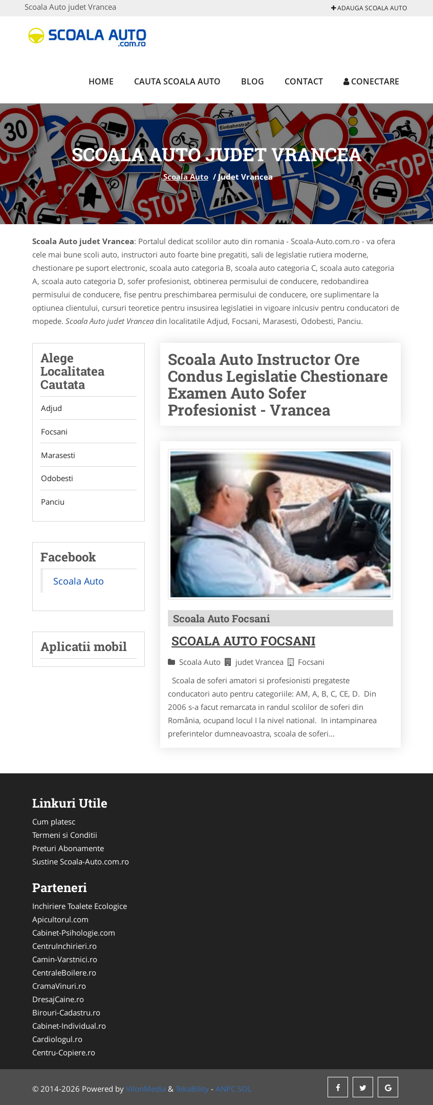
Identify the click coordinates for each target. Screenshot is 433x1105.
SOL (244, 1089)
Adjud (50, 408)
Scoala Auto (185, 176)
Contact (304, 81)
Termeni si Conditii (64, 835)
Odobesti (56, 480)
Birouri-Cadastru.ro (66, 1012)
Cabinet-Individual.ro (69, 1026)
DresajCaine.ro (58, 999)
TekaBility (192, 1089)
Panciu (52, 505)
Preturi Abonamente (68, 848)
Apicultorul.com (60, 919)
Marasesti (57, 456)
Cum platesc (53, 821)
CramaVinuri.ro (59, 986)
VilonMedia (146, 1089)
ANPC (225, 1089)
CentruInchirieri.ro (64, 946)
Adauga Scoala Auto (369, 8)
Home (101, 81)
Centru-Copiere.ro (63, 1052)
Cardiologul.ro (57, 1039)
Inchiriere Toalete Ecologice (79, 906)
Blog (252, 81)
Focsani (53, 432)
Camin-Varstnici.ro (64, 959)
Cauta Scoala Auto (177, 81)
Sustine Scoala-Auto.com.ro (80, 861)
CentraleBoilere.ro (64, 972)
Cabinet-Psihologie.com (73, 932)
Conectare (371, 81)
